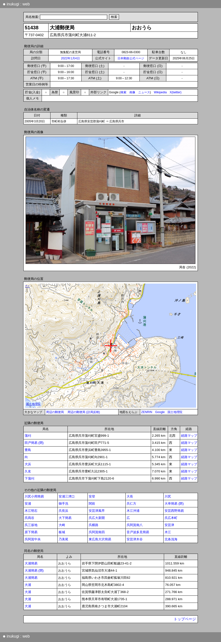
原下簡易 (31, 532)
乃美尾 (63, 539)
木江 (168, 532)
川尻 (168, 496)
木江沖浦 (133, 511)
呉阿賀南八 (135, 525)
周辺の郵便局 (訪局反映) (84, 412)
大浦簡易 (31, 563)
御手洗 (63, 503)
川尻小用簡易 (34, 496)
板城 (62, 532)
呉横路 (93, 525)
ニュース (144, 92)
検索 (123, 92)
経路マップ (189, 435)
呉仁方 (131, 503)
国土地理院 (175, 412)
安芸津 (169, 525)
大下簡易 (65, 518)
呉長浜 (63, 511)
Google (160, 412)
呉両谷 (29, 518)
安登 (92, 496)
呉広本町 (171, 518)
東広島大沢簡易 (100, 539)
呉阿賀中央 (33, 539)
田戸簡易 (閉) (34, 443)
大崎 (62, 525)
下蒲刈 (29, 478)
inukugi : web (16, 4)
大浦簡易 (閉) (34, 570)
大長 (130, 496)
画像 (132, 92)
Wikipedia (160, 92)
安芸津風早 (97, 511)
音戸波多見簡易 (138, 532)
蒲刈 (28, 435)
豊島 (28, 450)
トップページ (185, 619)
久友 (28, 471)
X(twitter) (176, 92)
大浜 (28, 464)
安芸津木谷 (135, 539)
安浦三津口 (67, 496)
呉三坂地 (31, 525)
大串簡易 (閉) (174, 503)
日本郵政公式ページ (131, 58)
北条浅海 (171, 539)
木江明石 (31, 511)
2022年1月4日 (70, 58)
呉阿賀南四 (97, 532)
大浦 (28, 585)
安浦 (28, 503)
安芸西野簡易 (174, 511)
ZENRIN (146, 412)
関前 (92, 503)
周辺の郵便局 (55, 412)
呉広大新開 (97, 518)
